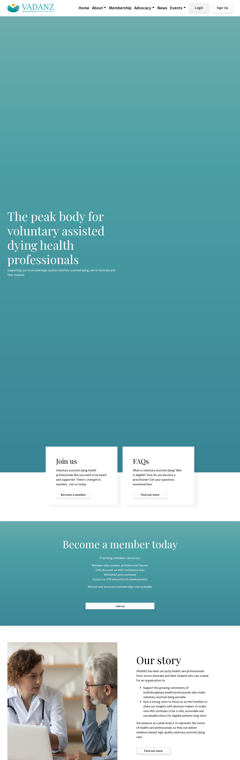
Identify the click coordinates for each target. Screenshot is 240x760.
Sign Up (222, 8)
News (162, 7)
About (97, 7)
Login (199, 8)
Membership (120, 7)
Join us (120, 606)
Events (176, 7)
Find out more (153, 751)
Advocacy (142, 7)
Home (84, 7)
